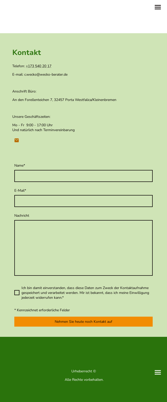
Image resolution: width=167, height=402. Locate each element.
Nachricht (21, 215)
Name (19, 165)
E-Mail (20, 190)
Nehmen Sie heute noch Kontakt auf (83, 321)
